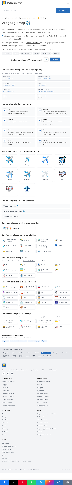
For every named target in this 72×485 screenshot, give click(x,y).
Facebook (5, 420)
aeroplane (14, 341)
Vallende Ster (61, 302)
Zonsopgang (9, 287)
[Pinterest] (12, 373)
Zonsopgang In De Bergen (27, 287)
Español (13, 353)
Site (62, 470)
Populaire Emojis (42, 426)
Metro (41, 297)
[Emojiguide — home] (12, 3)
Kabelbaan (25, 245)
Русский (64, 353)
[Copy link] (58, 482)
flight (44, 341)
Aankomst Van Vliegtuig (9, 240)
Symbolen (5, 391)
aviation (23, 341)
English (5, 353)
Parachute (60, 269)
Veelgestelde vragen (44, 435)
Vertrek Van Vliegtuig (43, 246)
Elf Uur (6, 307)
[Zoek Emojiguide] (29, 10)
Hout (23, 297)
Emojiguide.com (6, 18)
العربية (28, 356)
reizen (16, 53)
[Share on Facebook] (4, 482)
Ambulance (25, 326)
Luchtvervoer (33, 18)
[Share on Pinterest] (22, 482)
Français (29, 353)
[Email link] (67, 482)
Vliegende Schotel (43, 240)
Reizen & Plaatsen (8, 394)
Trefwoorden (41, 417)
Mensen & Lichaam (8, 382)
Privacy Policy (6, 449)
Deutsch (21, 353)
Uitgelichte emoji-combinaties (47, 414)
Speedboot (25, 292)
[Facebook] (3, 373)
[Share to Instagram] (49, 482)
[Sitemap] (68, 3)
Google (4, 417)
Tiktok (4, 435)
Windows (5, 423)
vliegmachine (46, 53)
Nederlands (46, 353)
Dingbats (41, 98)
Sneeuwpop (61, 292)
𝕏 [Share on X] (13, 482)
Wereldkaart (8, 302)
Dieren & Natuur (7, 400)
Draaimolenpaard (10, 292)
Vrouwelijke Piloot (8, 326)
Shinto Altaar (61, 297)
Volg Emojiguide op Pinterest (46, 429)
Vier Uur (59, 287)
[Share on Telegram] (40, 482)
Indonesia (41, 356)
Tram (41, 292)
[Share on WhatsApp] (31, 482)
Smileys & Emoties (8, 397)
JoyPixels (5, 432)
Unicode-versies (42, 423)
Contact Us (5, 458)
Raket (58, 240)
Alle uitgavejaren (42, 420)
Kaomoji (40, 432)
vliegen (36, 53)
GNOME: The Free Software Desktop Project (16, 461)
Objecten (5, 388)
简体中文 (6, 356)
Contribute (5, 443)
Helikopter (8, 251)
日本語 (14, 356)
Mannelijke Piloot (43, 326)
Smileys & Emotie (43, 397)
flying (37, 341)
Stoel (58, 245)
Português (56, 353)
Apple (4, 414)
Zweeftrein (25, 251)
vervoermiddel (26, 53)
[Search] (63, 10)
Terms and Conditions (9, 446)
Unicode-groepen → (8, 406)
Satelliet (24, 240)
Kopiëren (55, 59)
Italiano (37, 353)
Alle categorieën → (43, 406)
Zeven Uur (8, 297)
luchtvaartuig (7, 53)
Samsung (5, 429)
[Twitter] (8, 373)
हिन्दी (34, 356)
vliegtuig (56, 53)
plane (30, 341)
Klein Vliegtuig (9, 245)
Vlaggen (5, 385)
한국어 (21, 356)
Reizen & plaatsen (20, 18)
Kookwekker (26, 302)
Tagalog (49, 356)
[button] (18, 78)
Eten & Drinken (7, 403)
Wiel (23, 307)
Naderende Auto (43, 287)
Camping (42, 302)
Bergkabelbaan (44, 251)
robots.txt (67, 470)
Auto (58, 326)
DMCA (4, 455)
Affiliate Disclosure (8, 452)
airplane (5, 341)
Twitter (4, 426)
